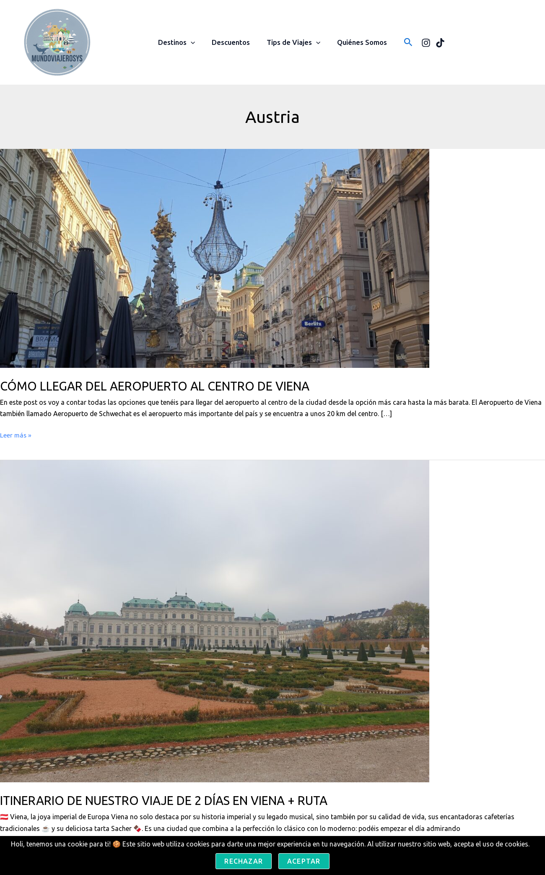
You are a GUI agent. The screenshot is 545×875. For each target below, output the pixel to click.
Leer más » (16, 435)
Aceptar (303, 861)
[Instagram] (421, 42)
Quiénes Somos (358, 42)
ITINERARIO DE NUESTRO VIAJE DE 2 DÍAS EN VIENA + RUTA (175, 800)
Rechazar (243, 861)
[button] (194, 42)
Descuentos (232, 42)
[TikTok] (435, 42)
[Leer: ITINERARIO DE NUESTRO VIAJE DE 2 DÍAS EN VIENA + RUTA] (214, 621)
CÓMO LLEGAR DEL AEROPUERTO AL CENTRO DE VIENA (165, 386)
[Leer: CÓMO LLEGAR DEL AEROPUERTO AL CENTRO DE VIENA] (214, 257)
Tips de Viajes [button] (292, 42)
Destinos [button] (180, 42)
